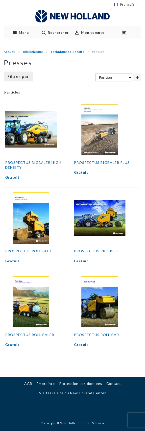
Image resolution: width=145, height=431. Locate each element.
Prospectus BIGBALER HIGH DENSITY (33, 164)
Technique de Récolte (68, 52)
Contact (113, 383)
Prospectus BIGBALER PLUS (102, 162)
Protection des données (80, 383)
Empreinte (46, 383)
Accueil (10, 52)
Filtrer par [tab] (18, 76)
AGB (28, 383)
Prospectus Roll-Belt (28, 251)
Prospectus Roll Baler (29, 335)
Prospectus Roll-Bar (96, 335)
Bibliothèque (33, 52)
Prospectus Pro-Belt (96, 251)
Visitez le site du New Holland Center (72, 393)
